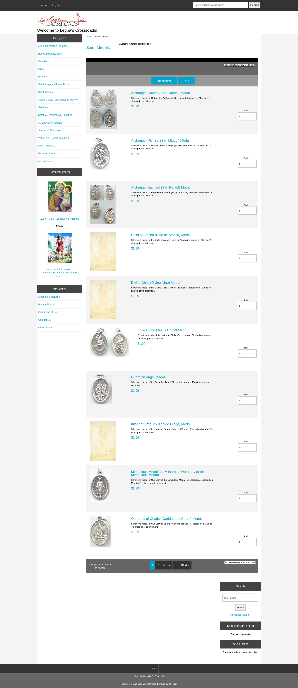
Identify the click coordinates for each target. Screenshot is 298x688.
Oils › (41, 68)
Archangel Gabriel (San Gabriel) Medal (160, 93)
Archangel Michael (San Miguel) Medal (160, 140)
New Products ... (47, 145)
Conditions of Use (48, 312)
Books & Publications (50, 53)
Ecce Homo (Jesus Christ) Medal (162, 330)
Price (186, 80)
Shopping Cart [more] (240, 625)
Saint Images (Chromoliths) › (54, 84)
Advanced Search (240, 614)
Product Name (164, 80)
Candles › (43, 61)
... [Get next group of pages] (176, 565)
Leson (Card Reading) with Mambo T (59, 202)
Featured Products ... (49, 153)
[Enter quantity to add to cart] (247, 116)
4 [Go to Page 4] (169, 565)
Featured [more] (60, 171)
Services (43, 107)
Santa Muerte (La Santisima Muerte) (58, 99)
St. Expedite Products (50, 122)
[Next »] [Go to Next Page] (185, 565)
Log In (56, 5)
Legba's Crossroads (147, 684)
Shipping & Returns (49, 296)
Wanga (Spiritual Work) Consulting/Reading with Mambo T (60, 253)
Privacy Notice (46, 304)
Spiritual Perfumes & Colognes (55, 114)
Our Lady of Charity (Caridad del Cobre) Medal (166, 519)
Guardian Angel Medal (148, 377)
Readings (43, 76)
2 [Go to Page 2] (158, 565)
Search (240, 586)
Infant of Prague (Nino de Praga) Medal (161, 424)
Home (43, 5)
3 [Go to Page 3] (163, 565)
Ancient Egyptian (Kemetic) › (54, 45)
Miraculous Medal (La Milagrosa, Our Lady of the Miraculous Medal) (168, 473)
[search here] (240, 598)
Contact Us (44, 319)
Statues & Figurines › (49, 130)
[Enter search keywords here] (220, 5)
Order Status (45, 327)
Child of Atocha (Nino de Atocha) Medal (161, 235)
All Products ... (46, 161)
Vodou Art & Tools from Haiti (53, 138)
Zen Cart (173, 684)
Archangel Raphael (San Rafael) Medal (160, 187)
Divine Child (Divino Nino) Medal (155, 283)
